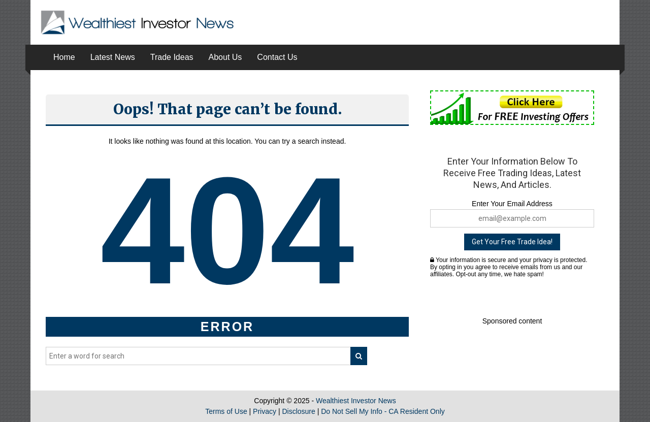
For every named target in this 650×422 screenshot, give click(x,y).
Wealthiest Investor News (356, 401)
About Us (225, 57)
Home (64, 57)
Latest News (112, 57)
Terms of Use (226, 411)
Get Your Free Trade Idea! (512, 242)
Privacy (264, 411)
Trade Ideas (171, 57)
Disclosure (298, 411)
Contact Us (277, 57)
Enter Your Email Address (512, 204)
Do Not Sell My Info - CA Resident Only (383, 411)
